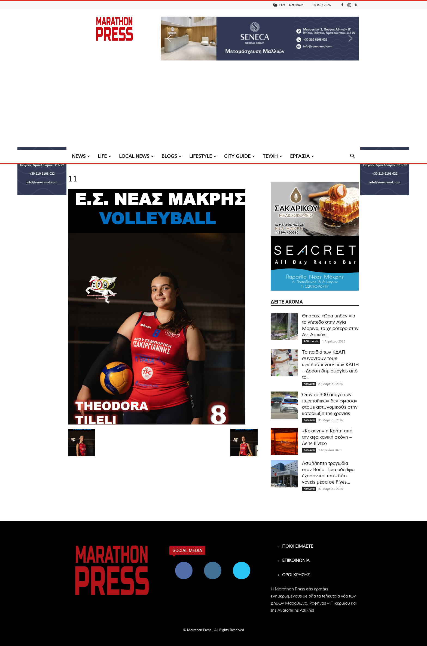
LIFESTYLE (202, 156)
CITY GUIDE (239, 156)
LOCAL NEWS (136, 156)
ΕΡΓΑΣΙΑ (302, 156)
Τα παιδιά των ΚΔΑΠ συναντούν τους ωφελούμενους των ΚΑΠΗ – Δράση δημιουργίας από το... (330, 365)
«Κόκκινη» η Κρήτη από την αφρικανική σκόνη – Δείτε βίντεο (327, 437)
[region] (260, 38)
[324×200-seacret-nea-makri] (315, 263)
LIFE (104, 156)
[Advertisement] (213, 109)
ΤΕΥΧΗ (272, 156)
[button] (260, 38)
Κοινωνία (309, 384)
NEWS (81, 156)
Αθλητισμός (311, 341)
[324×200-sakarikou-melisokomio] (315, 209)
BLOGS (171, 156)
